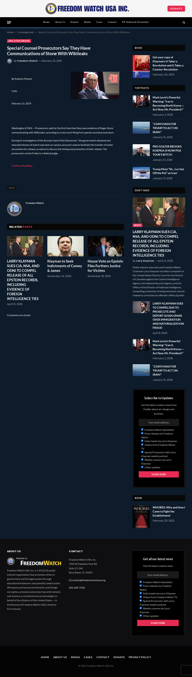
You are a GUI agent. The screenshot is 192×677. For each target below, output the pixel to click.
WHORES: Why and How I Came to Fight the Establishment (169, 511)
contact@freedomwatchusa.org (88, 580)
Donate (176, 8)
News (137, 225)
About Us (60, 22)
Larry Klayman (145, 261)
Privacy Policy (140, 657)
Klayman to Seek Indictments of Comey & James (64, 266)
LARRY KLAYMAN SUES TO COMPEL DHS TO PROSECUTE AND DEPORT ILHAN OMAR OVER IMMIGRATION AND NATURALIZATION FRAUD (168, 315)
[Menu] (9, 22)
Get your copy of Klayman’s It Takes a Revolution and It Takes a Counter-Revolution (168, 63)
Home (46, 22)
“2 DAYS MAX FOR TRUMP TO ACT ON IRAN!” (165, 128)
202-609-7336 (77, 587)
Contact (112, 22)
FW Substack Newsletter (135, 22)
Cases (99, 22)
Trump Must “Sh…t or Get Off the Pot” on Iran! (168, 171)
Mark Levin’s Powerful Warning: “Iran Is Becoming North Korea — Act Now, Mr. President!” (168, 103)
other (12, 187)
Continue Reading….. (23, 165)
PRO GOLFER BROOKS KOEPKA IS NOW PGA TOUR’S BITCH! (167, 150)
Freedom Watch (27, 61)
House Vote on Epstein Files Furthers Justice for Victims (105, 266)
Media (87, 22)
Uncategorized (19, 41)
